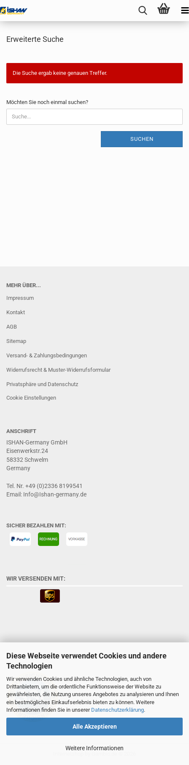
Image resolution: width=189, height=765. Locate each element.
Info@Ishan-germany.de (54, 494)
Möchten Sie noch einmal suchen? (47, 102)
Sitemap (16, 341)
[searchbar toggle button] (142, 10)
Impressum (20, 298)
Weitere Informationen (94, 748)
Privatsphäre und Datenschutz (42, 384)
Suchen (142, 139)
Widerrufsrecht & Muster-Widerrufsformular (58, 370)
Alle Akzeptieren (95, 726)
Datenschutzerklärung (117, 710)
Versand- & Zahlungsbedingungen (46, 355)
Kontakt (15, 312)
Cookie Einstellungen (31, 398)
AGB (11, 327)
